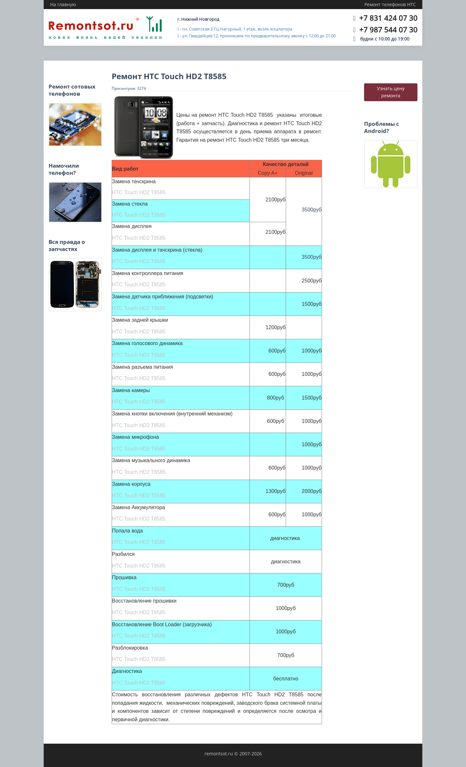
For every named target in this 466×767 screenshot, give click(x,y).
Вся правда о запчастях (67, 245)
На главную (63, 4)
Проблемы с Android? (381, 127)
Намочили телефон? (64, 169)
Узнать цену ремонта (391, 92)
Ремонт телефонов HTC (390, 4)
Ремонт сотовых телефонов (72, 90)
